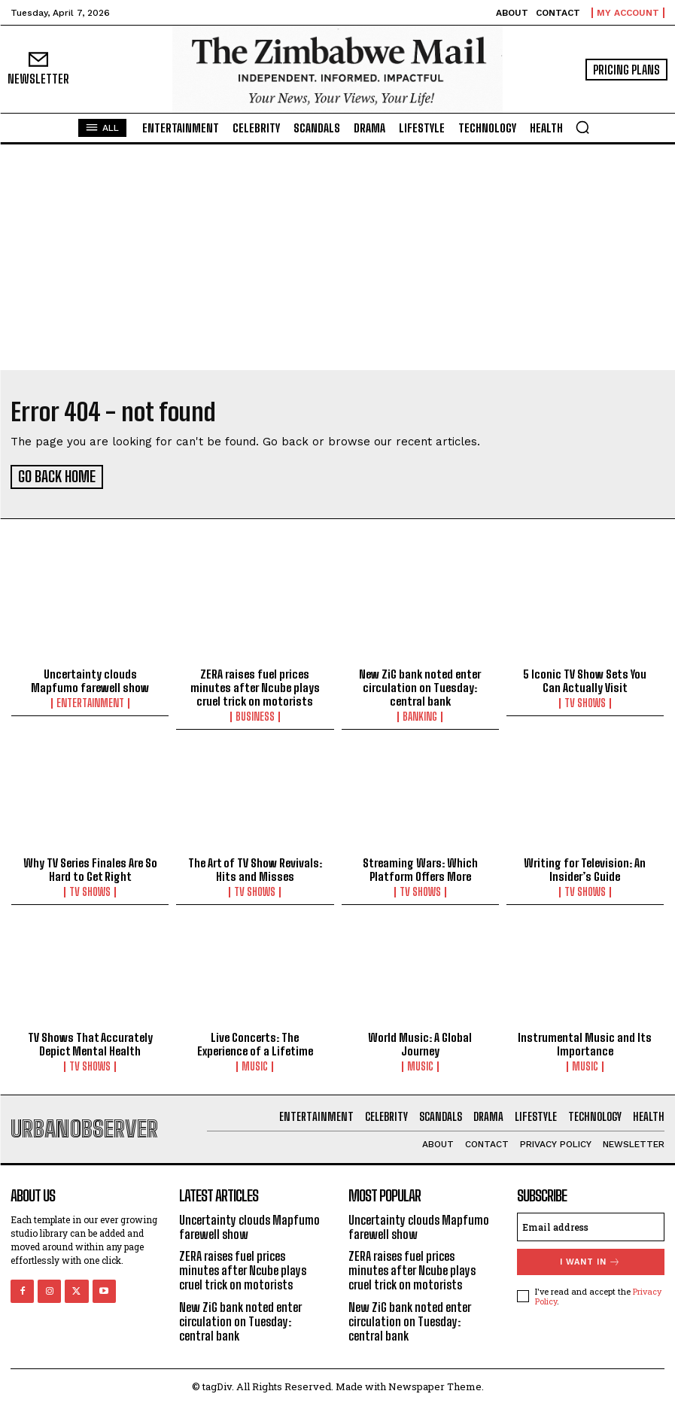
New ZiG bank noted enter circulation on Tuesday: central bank (420, 685)
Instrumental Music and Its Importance (585, 1041)
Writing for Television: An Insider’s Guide (585, 867)
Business (255, 714)
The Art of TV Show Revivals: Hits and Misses (255, 867)
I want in (590, 1259)
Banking (420, 714)
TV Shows (585, 701)
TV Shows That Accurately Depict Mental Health (90, 1041)
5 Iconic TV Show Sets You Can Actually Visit (584, 678)
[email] (590, 1224)
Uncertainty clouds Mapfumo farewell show (90, 678)
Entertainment (90, 701)
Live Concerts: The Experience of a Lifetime (255, 1041)
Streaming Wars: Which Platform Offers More (420, 867)
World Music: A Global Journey (420, 1041)
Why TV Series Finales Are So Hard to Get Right (90, 867)
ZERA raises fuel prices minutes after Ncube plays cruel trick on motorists (255, 685)
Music (255, 1064)
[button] (582, 127)
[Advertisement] (337, 257)
